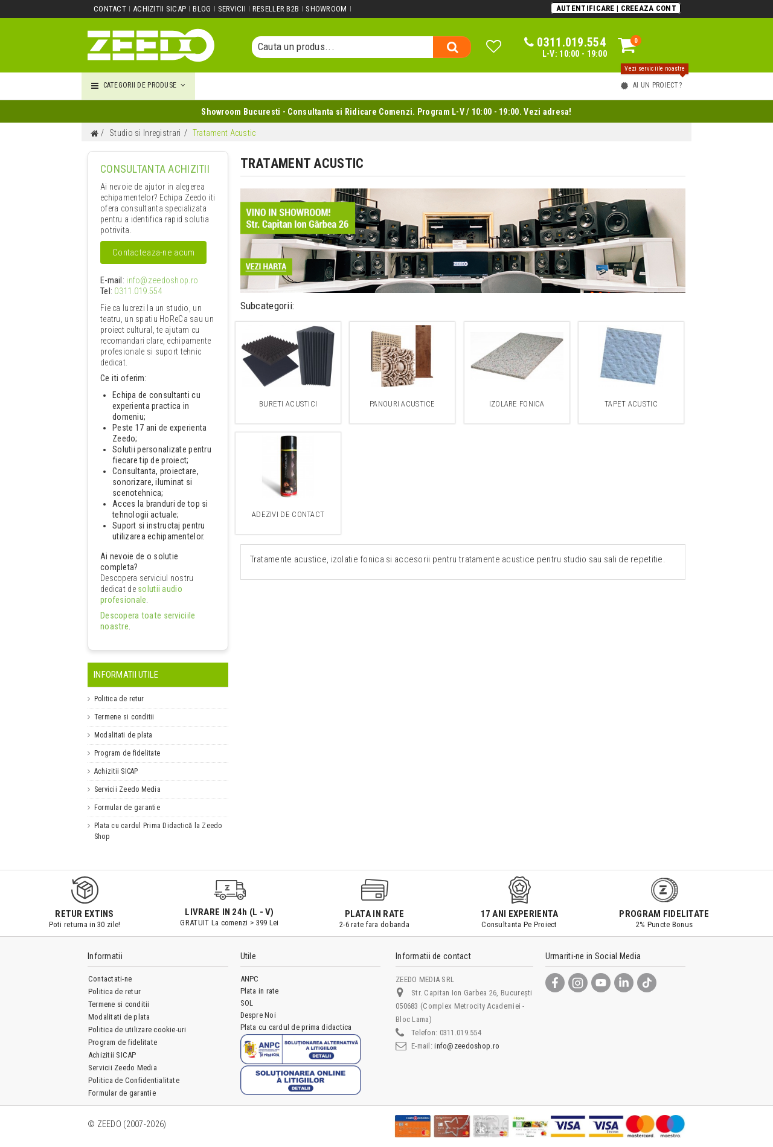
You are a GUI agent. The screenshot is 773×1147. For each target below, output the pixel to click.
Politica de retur (119, 688)
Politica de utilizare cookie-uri (137, 1018)
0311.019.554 (134, 292)
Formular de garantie (127, 796)
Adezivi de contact (288, 514)
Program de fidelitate (127, 742)
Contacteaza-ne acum (153, 252)
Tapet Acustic (631, 403)
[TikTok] (646, 972)
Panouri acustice (402, 403)
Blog (201, 8)
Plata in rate (259, 980)
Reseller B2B (274, 8)
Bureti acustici (288, 403)
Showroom (324, 8)
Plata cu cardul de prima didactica (296, 1016)
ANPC (249, 967)
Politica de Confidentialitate (133, 1069)
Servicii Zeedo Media (127, 778)
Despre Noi (258, 1004)
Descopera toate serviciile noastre (153, 616)
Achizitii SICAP (159, 8)
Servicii (231, 8)
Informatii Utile (126, 663)
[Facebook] (555, 972)
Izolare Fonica (516, 403)
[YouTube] (601, 972)
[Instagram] (578, 972)
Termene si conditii (124, 706)
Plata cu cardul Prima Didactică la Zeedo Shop (158, 820)
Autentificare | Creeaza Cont (616, 8)
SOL (247, 992)
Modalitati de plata (123, 724)
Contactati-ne (110, 967)
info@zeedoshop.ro (153, 281)
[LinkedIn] (623, 972)
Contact (110, 8)
